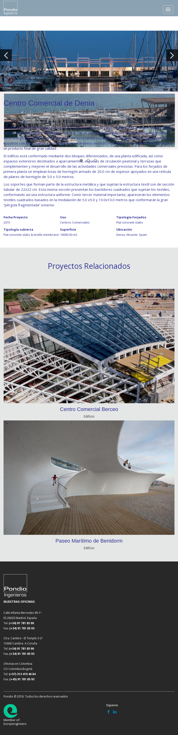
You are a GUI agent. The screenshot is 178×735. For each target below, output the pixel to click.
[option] (89, 90)
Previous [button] (6, 55)
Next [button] (172, 55)
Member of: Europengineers (15, 714)
